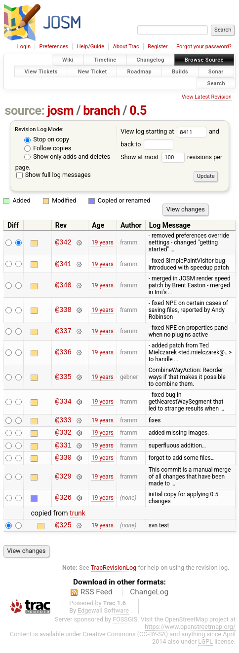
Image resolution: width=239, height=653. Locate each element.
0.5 (138, 110)
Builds (180, 71)
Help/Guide (90, 46)
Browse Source (204, 60)
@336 (63, 352)
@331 (63, 449)
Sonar (216, 71)
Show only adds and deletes (67, 156)
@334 (63, 402)
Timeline (105, 60)
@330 (63, 463)
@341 (63, 264)
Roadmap (139, 71)
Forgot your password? (204, 46)
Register (157, 46)
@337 (63, 331)
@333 (63, 421)
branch (101, 110)
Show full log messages (53, 174)
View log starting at (164, 131)
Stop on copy (46, 139)
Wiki (68, 60)
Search (216, 83)
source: (25, 110)
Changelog (150, 60)
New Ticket (92, 71)
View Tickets (41, 71)
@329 (63, 482)
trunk (77, 519)
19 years (102, 242)
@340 (63, 285)
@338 (63, 309)
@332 (63, 435)
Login (24, 46)
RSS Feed (96, 599)
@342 (63, 242)
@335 (63, 377)
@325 (63, 532)
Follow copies (47, 148)
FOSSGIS (125, 626)
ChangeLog (149, 599)
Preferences (53, 46)
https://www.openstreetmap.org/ (190, 634)
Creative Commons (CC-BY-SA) (125, 641)
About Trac (126, 46)
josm (60, 110)
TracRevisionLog (114, 575)
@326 (63, 504)
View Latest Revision (207, 97)
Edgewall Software (103, 617)
